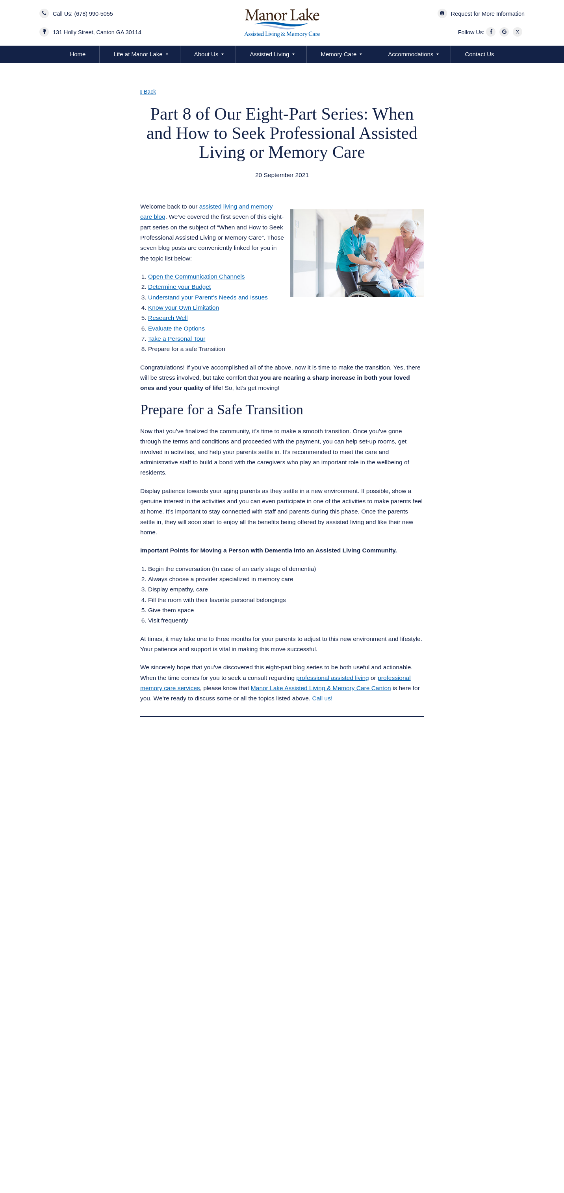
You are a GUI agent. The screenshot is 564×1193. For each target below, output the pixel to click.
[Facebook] (492, 32)
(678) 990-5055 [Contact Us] (93, 14)
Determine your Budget (179, 286)
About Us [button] (206, 54)
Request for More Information (488, 14)
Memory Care (338, 54)
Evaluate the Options (176, 328)
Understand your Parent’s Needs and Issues (208, 297)
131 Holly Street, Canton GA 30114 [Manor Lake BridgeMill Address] (97, 32)
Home (77, 54)
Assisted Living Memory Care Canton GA (205, 185)
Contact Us (479, 54)
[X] (519, 32)
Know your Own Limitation (183, 307)
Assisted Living (269, 54)
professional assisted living (332, 677)
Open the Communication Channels (196, 276)
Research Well (168, 317)
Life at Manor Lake (137, 54)
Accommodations (410, 54)
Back (148, 92)
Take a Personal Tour (176, 338)
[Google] (505, 32)
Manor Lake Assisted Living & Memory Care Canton (321, 688)
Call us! (322, 698)
